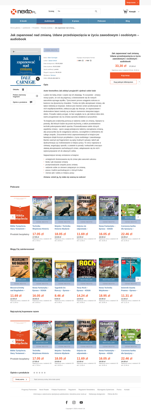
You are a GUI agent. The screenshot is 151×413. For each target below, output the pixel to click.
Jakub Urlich (52, 60)
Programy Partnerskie (29, 390)
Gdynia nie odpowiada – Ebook (82, 229)
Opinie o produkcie (20, 102)
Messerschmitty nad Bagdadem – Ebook (17, 290)
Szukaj (51, 11)
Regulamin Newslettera (86, 390)
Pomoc (119, 390)
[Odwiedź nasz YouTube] (81, 402)
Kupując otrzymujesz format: (86, 57)
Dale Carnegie (52, 57)
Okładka (16, 89)
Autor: (46, 57)
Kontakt (126, 390)
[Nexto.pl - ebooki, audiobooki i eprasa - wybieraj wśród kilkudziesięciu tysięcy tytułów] (23, 12)
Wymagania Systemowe (105, 390)
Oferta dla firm (113, 394)
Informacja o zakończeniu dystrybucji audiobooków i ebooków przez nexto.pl (59, 394)
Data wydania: (48, 66)
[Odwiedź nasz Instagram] (74, 402)
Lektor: (46, 60)
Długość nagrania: (50, 72)
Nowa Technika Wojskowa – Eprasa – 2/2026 (106, 290)
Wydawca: (47, 75)
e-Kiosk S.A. (81, 408)
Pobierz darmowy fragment (19, 96)
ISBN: (46, 78)
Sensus (53, 75)
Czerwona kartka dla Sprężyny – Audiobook (128, 229)
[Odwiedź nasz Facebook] (67, 402)
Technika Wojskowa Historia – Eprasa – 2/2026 (40, 229)
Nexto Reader (44, 390)
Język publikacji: (49, 69)
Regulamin (72, 390)
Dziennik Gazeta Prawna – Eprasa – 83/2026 (129, 290)
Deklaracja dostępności (97, 394)
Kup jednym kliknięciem (123, 82)
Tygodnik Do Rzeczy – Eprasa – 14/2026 (62, 290)
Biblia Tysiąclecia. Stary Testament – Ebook (18, 229)
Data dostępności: (49, 63)
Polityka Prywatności (59, 390)
